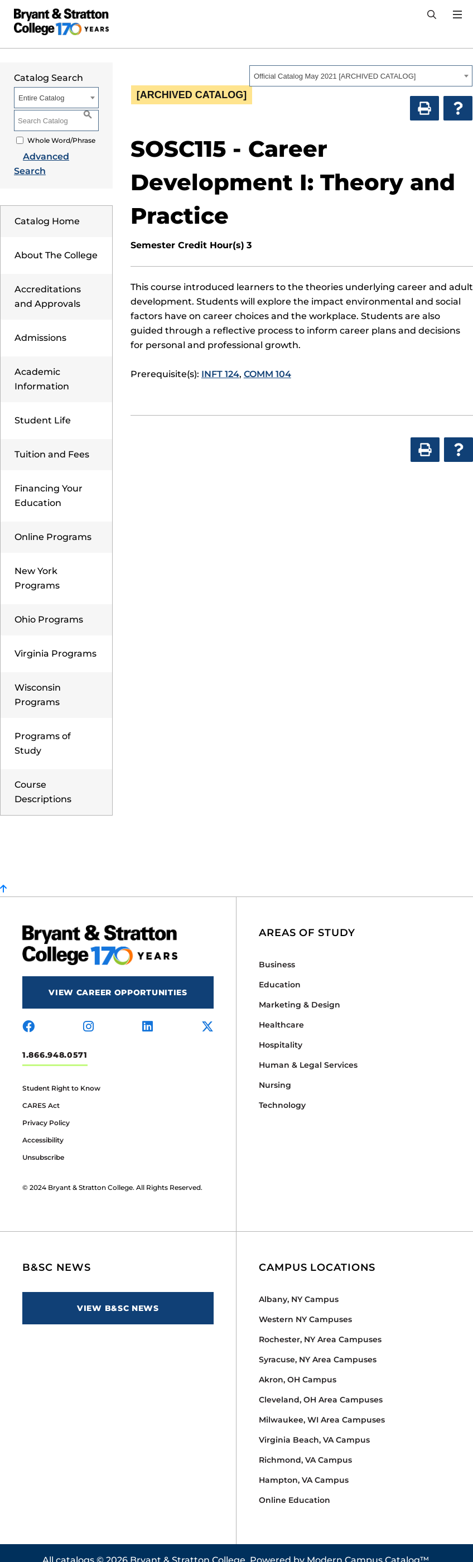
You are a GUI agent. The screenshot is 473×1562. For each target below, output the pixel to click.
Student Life (43, 406)
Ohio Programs (49, 605)
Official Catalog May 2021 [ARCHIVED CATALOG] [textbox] (335, 76)
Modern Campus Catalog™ (368, 1545)
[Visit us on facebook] (28, 1012)
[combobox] (360, 75)
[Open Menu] (457, 14)
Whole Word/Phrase (61, 140)
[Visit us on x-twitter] (207, 1012)
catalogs (75, 1545)
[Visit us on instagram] (88, 1012)
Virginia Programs (55, 639)
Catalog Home (47, 206)
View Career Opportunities (118, 978)
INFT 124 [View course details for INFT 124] (220, 374)
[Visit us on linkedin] (147, 1012)
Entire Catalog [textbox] (41, 98)
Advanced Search (54, 156)
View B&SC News (118, 1294)
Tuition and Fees (52, 440)
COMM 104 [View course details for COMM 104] (267, 374)
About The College (56, 240)
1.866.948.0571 (55, 1040)
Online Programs (53, 522)
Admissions (40, 323)
